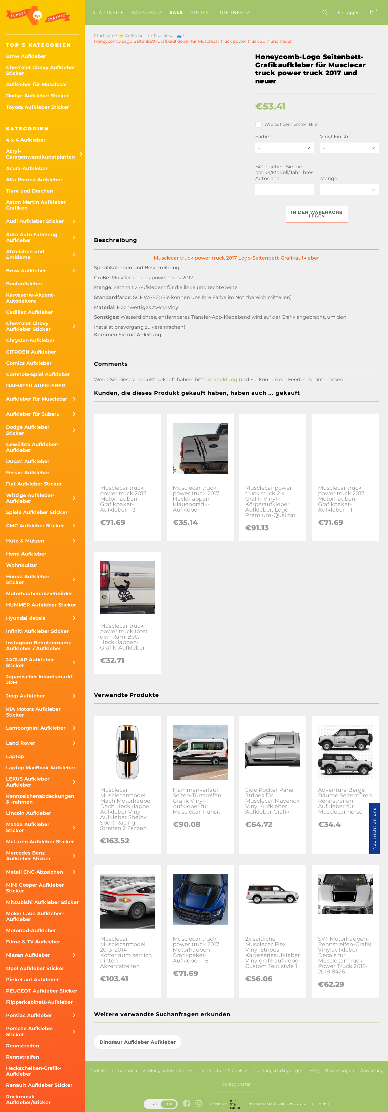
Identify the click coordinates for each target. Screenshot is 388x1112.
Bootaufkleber (24, 284)
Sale (176, 12)
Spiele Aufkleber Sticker (37, 512)
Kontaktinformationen (113, 1070)
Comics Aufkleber (29, 363)
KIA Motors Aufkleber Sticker (33, 712)
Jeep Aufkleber (25, 696)
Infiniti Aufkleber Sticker (37, 631)
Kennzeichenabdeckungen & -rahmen (40, 799)
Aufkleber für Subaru (33, 414)
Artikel (201, 12)
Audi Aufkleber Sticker (35, 221)
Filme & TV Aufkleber (33, 942)
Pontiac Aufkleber (29, 1015)
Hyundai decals (25, 618)
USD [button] (153, 1104)
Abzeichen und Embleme (25, 254)
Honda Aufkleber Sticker (27, 579)
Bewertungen (339, 1070)
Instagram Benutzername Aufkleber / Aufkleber (39, 645)
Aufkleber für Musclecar (36, 84)
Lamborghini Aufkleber (35, 728)
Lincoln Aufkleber (28, 813)
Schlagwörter (236, 1084)
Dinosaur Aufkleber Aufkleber (137, 1042)
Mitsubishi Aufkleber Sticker (42, 902)
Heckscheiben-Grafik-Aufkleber (33, 1071)
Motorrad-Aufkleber (31, 930)
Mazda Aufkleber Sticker (27, 827)
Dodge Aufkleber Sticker (37, 96)
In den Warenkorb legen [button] (317, 214)
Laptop (15, 756)
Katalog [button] (146, 12)
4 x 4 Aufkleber (25, 140)
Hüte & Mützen (25, 541)
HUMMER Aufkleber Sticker (41, 605)
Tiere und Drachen (29, 191)
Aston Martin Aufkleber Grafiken (36, 205)
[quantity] (349, 189)
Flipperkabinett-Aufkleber (39, 1002)
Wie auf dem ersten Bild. (287, 124)
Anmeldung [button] (222, 379)
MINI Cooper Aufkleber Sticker (35, 888)
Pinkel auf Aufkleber (32, 980)
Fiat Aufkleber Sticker (34, 484)
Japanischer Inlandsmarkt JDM (39, 679)
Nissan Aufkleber (28, 955)
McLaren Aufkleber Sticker (40, 842)
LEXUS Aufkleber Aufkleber (27, 782)
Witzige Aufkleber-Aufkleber (30, 498)
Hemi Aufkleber (26, 554)
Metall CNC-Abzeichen (34, 872)
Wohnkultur (21, 565)
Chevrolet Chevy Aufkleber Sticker (40, 70)
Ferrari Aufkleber (27, 472)
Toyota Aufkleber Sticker (37, 107)
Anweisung (372, 1070)
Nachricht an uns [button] (374, 829)
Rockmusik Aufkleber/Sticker (28, 1099)
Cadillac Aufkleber (29, 312)
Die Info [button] (235, 12)
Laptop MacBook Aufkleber (40, 768)
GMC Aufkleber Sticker (35, 526)
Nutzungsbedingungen (278, 1070)
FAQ (314, 1070)
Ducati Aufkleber (27, 461)
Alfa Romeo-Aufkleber (34, 180)
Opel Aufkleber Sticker (35, 968)
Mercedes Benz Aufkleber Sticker (28, 856)
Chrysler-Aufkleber (30, 340)
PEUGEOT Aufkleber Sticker (41, 991)
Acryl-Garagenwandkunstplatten (40, 154)
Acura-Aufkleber (27, 168)
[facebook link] (186, 1104)
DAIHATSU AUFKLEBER (35, 385)
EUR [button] (169, 1104)
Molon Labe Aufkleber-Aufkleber (35, 916)
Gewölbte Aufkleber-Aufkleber (32, 447)
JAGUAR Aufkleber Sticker (30, 662)
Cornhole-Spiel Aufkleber (38, 374)
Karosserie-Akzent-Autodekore (30, 298)
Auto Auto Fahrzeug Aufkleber (31, 237)
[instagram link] (199, 1104)
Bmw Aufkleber (26, 56)
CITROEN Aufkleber (31, 352)
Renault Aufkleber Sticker (39, 1085)
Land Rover (20, 743)
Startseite (108, 12)
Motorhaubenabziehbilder (39, 593)
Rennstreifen (22, 1046)
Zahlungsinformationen (168, 1070)
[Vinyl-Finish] (349, 148)
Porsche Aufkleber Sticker (29, 1031)
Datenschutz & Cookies (223, 1070)
